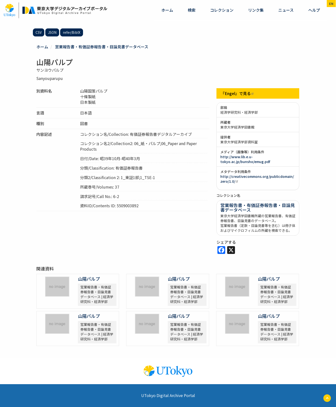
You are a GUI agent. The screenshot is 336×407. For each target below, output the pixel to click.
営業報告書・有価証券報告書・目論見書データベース (101, 47)
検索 (192, 10)
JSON (52, 32)
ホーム (167, 10)
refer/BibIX (71, 32)
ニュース (286, 10)
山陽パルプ (89, 279)
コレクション (221, 10)
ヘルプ (314, 10)
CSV (39, 32)
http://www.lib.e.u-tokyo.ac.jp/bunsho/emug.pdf (245, 159)
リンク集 (256, 10)
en (331, 3)
